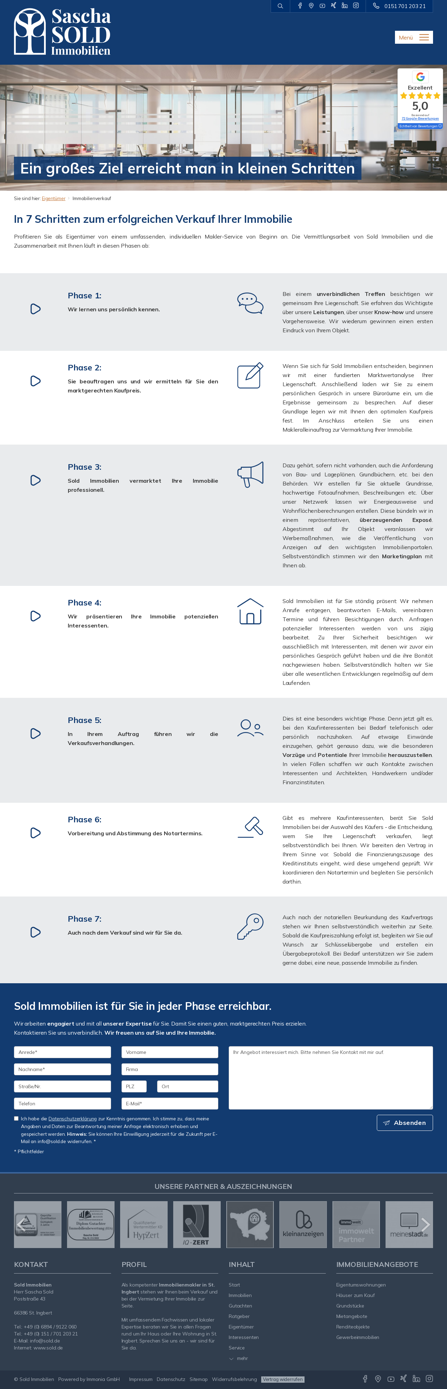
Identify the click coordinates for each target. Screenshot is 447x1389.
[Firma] (170, 1069)
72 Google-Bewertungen (420, 118)
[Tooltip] (440, 126)
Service (237, 1348)
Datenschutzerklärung (73, 1118)
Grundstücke (350, 1306)
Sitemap (199, 1379)
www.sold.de (48, 1348)
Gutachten (240, 1306)
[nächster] (425, 1224)
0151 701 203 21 (405, 6)
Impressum (141, 1379)
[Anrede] (62, 1052)
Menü (406, 37)
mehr (238, 1358)
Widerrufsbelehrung (234, 1379)
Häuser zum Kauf (355, 1295)
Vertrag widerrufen (283, 1379)
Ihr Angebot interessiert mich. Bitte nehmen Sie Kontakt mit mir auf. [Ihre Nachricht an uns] (331, 1078)
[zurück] (22, 1224)
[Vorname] (170, 1052)
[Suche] (280, 6)
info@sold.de (45, 1341)
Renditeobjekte (353, 1327)
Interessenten (244, 1337)
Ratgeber (239, 1316)
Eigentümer (54, 198)
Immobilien (240, 1295)
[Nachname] (62, 1069)
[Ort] (187, 1086)
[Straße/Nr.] (62, 1086)
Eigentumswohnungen (361, 1285)
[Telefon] (62, 1104)
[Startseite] (62, 31)
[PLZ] (134, 1086)
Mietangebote (352, 1316)
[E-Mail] (170, 1104)
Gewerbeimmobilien (358, 1337)
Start (234, 1285)
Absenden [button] (410, 1123)
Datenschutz (171, 1379)
